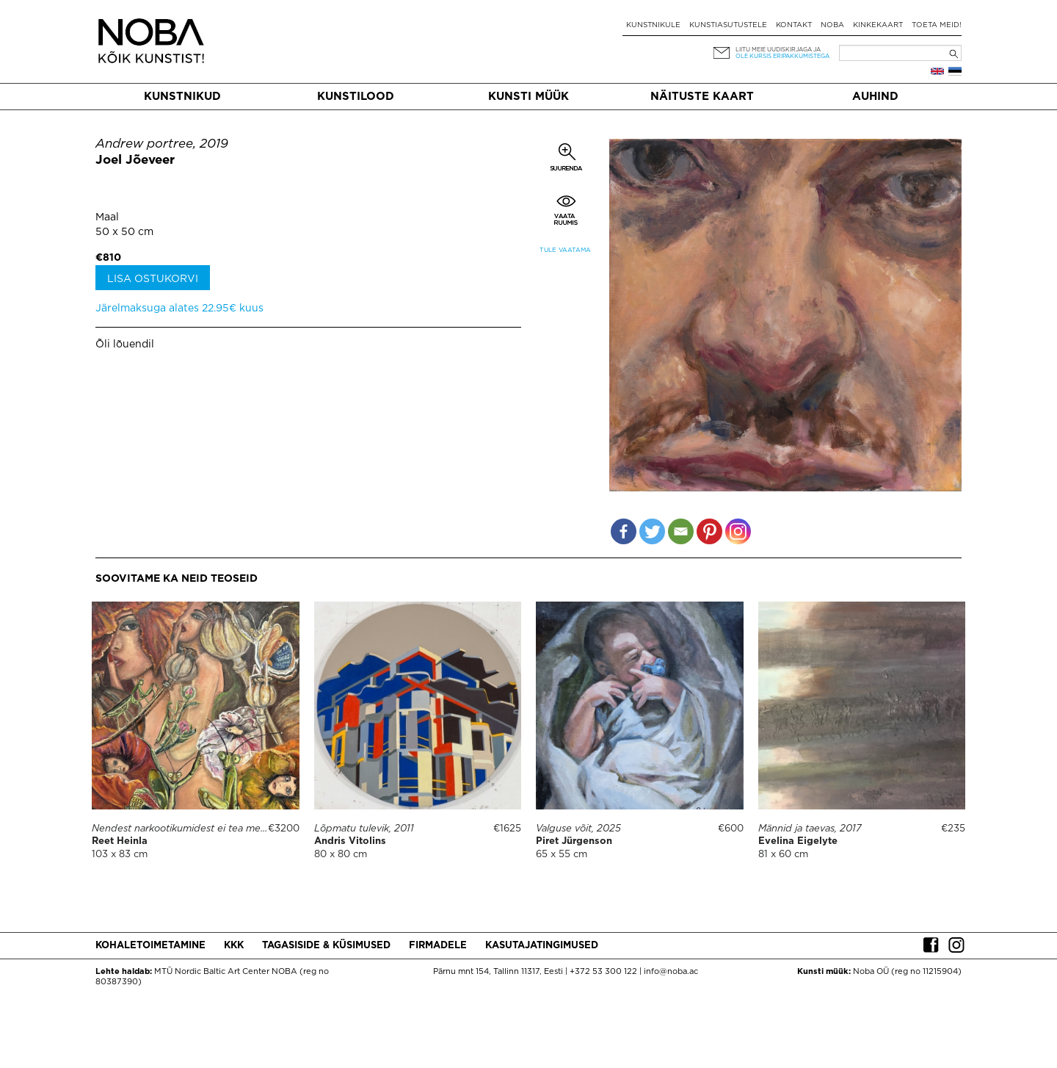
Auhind (875, 96)
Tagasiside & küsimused (326, 946)
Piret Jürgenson (574, 841)
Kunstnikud (182, 96)
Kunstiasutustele (728, 25)
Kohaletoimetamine (150, 946)
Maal (107, 217)
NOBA (832, 25)
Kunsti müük (528, 96)
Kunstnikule (653, 25)
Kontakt (794, 25)
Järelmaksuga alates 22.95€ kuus (179, 308)
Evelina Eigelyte (798, 841)
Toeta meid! (937, 25)
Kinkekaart (878, 25)
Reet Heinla (120, 841)
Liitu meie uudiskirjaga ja (778, 49)
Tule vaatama (565, 250)
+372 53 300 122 (603, 971)
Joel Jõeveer (135, 160)
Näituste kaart (702, 96)
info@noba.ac (671, 971)
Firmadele (438, 946)
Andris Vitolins (350, 841)
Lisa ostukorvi (152, 279)
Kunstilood (355, 96)
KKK (234, 946)
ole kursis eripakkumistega (782, 56)
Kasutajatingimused (541, 946)
